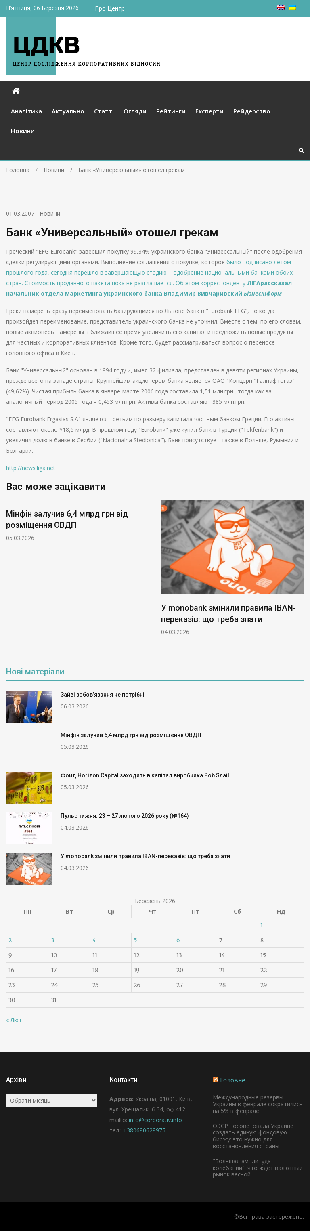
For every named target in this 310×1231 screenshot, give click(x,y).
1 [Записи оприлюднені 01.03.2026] (261, 925)
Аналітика (26, 111)
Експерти (209, 111)
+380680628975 (144, 1130)
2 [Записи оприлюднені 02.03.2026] (10, 940)
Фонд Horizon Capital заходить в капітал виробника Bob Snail (145, 775)
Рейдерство (251, 111)
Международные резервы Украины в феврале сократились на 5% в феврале (258, 1104)
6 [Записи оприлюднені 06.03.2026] (178, 940)
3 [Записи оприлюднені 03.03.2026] (52, 940)
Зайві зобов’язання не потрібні (103, 694)
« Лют (14, 1020)
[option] (77, 521)
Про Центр (110, 8)
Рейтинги (171, 111)
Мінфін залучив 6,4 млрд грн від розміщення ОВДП (131, 735)
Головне (232, 1080)
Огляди (135, 111)
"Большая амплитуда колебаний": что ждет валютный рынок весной (258, 1167)
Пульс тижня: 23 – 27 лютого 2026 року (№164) (125, 816)
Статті (104, 111)
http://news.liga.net (30, 468)
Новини (23, 131)
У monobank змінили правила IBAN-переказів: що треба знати (145, 856)
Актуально (68, 111)
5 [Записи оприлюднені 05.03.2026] (135, 940)
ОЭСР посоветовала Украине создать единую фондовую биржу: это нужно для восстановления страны (253, 1136)
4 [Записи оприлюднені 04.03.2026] (94, 940)
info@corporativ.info (155, 1120)
